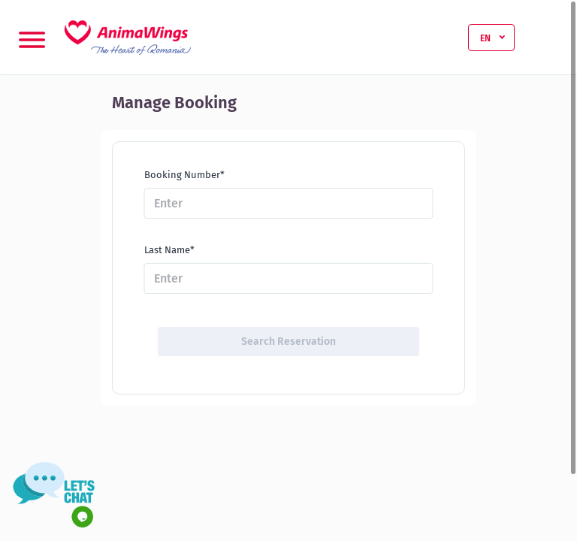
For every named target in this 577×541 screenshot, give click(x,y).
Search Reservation (288, 341)
